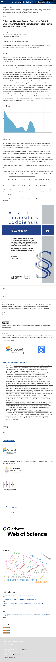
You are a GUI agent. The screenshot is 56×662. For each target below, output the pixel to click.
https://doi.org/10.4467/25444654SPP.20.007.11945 (33, 161)
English (5, 429)
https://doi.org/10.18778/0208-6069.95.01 (16, 41)
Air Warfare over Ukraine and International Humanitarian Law (19, 599)
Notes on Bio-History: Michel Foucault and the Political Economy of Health (23, 603)
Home (4, 7)
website (23, 649)
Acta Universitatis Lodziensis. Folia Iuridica (30, 2)
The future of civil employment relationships (26, 388)
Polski (4, 432)
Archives (10, 7)
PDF (5, 288)
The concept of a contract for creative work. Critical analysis (30, 373)
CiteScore (14, 506)
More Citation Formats (8, 340)
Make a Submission (9, 440)
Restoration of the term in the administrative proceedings (18, 595)
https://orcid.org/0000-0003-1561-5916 (11, 36)
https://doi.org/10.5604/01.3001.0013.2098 (17, 147)
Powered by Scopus (12, 512)
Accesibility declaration (9, 657)
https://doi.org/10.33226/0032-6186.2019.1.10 (22, 176)
